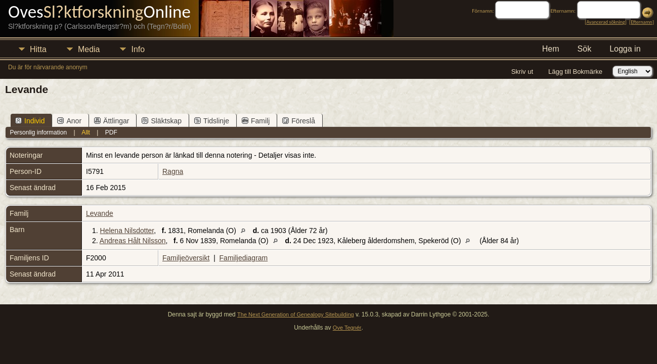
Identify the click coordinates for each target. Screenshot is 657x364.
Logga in (624, 48)
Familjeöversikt (185, 258)
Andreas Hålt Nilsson (133, 241)
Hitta (38, 49)
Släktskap (162, 121)
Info (138, 49)
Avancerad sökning (605, 22)
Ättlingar (111, 121)
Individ (30, 121)
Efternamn (641, 22)
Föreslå (298, 121)
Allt (85, 132)
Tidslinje (211, 121)
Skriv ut (522, 71)
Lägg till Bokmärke (575, 71)
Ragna (172, 171)
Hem (550, 48)
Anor (69, 121)
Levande (99, 213)
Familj (256, 121)
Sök (585, 48)
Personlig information (38, 132)
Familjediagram (244, 258)
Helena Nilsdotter (127, 230)
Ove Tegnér (347, 328)
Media (89, 49)
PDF (111, 132)
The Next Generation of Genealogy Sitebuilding (295, 314)
